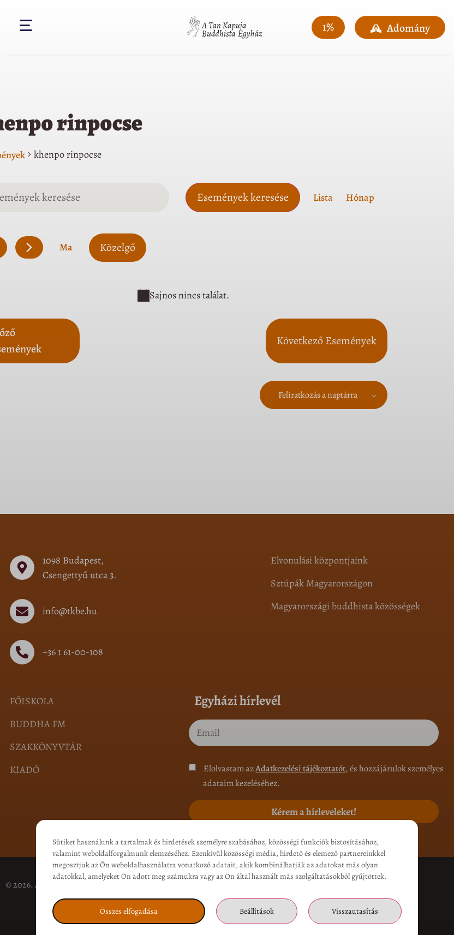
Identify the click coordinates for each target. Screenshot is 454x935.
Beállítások (257, 911)
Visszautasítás (355, 911)
